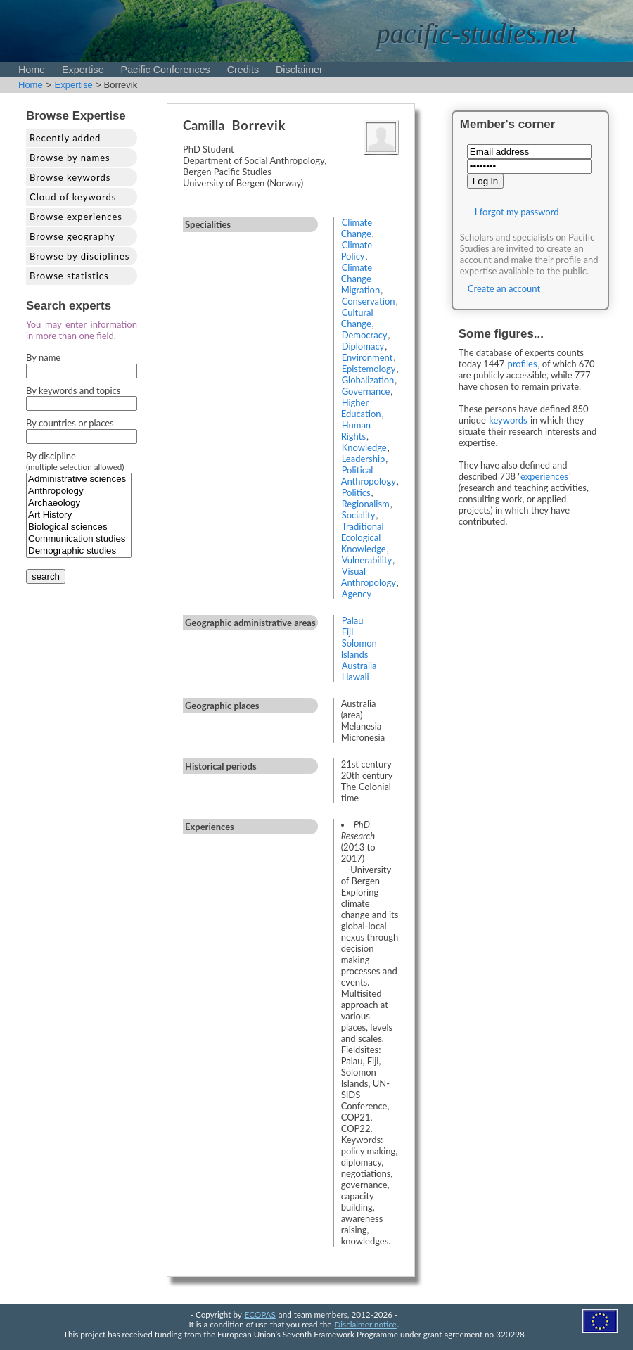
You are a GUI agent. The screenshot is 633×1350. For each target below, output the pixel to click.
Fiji (348, 631)
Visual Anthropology (368, 577)
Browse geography (72, 236)
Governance (366, 391)
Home (31, 69)
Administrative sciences (79, 479)
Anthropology (79, 491)
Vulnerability (367, 560)
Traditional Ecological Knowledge (363, 537)
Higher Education (361, 408)
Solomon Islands (359, 648)
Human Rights (356, 430)
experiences (544, 476)
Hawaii (355, 676)
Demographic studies (79, 551)
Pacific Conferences (165, 69)
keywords (508, 420)
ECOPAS (260, 1314)
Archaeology (79, 503)
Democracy (365, 334)
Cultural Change (357, 318)
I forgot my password (517, 211)
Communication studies (79, 539)
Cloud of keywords (73, 197)
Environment (367, 357)
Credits (243, 69)
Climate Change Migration (361, 278)
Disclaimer (299, 69)
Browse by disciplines (79, 256)
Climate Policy (356, 250)
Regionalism (366, 503)
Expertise (83, 69)
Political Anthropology (368, 475)
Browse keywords (70, 177)
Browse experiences (76, 216)
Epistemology (369, 368)
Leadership (363, 458)
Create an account (504, 288)
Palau (353, 620)
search (46, 576)
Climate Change (356, 228)
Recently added (65, 138)
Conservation (368, 301)
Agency (356, 593)
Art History (79, 515)
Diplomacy (363, 346)
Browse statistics (69, 275)
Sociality (359, 515)
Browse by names (70, 157)
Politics (356, 492)
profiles (522, 363)
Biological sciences (79, 527)
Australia (359, 665)
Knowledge (364, 447)
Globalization (368, 380)
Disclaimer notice (366, 1324)
